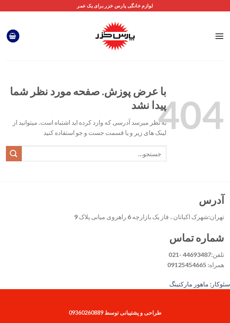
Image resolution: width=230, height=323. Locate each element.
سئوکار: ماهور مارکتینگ (199, 284)
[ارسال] (14, 153)
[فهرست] (219, 36)
